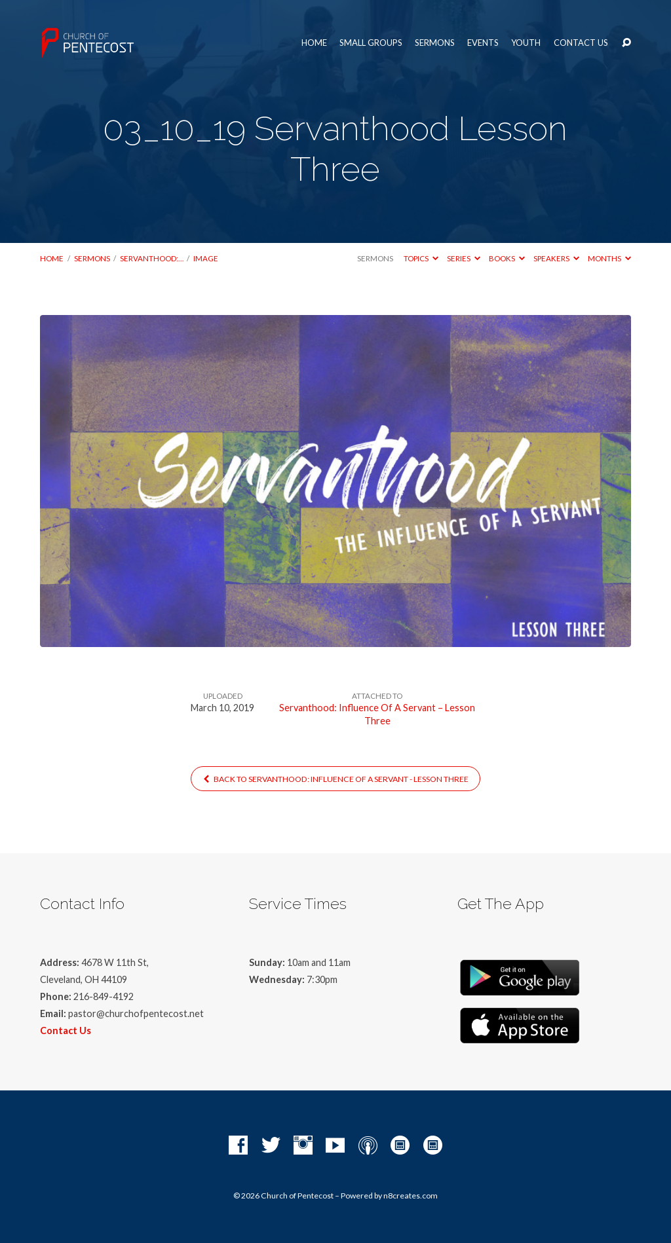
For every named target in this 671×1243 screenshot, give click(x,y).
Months (609, 258)
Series (463, 258)
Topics (421, 258)
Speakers (556, 258)
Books (507, 258)
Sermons (435, 43)
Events (483, 43)
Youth (526, 43)
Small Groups (370, 43)
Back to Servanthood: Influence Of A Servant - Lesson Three (335, 779)
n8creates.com (410, 1195)
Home (314, 43)
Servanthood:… (151, 258)
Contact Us (581, 43)
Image (205, 258)
